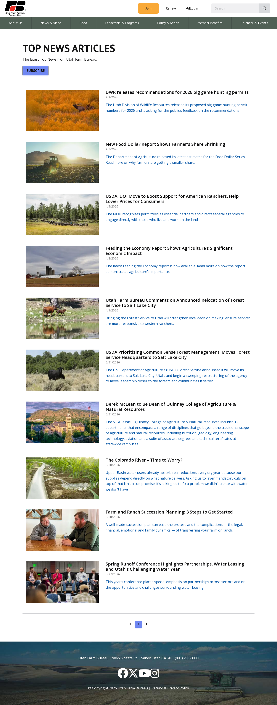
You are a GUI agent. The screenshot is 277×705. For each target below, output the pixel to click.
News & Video (50, 23)
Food (83, 23)
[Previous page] (130, 624)
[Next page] (146, 624)
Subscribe (35, 70)
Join (148, 8)
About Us (15, 23)
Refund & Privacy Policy (170, 688)
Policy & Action (168, 23)
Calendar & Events (254, 23)
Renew (171, 8)
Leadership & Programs (122, 23)
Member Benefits (209, 23)
